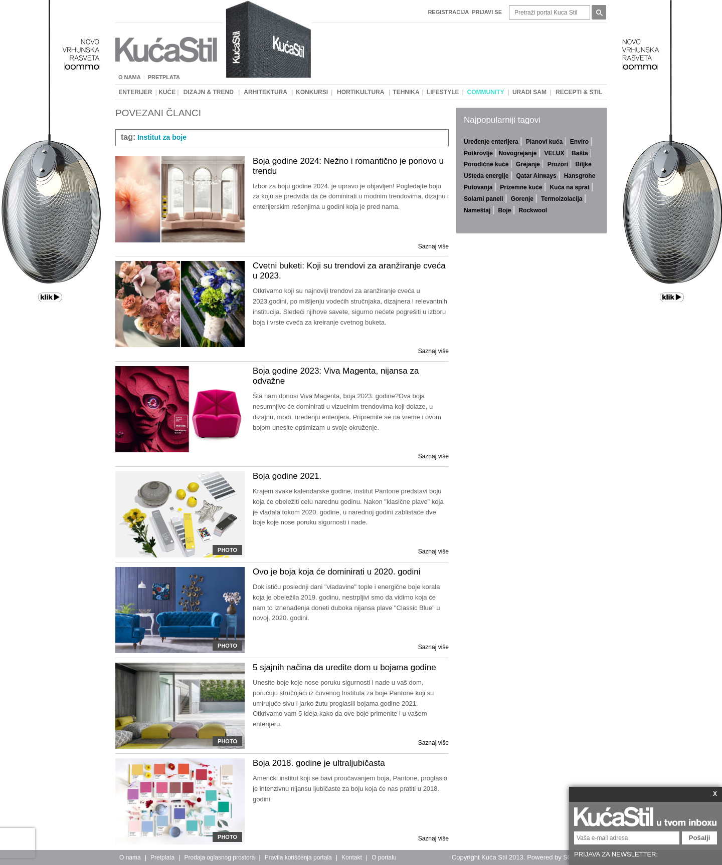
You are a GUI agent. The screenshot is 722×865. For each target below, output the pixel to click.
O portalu (384, 857)
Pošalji (699, 837)
